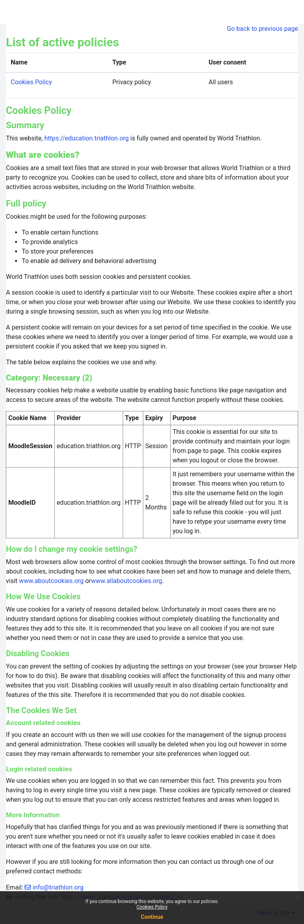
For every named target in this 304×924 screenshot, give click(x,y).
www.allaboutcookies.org (126, 581)
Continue (152, 917)
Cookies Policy (152, 907)
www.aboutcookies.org (51, 581)
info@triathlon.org (58, 887)
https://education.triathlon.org (86, 138)
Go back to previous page (262, 28)
